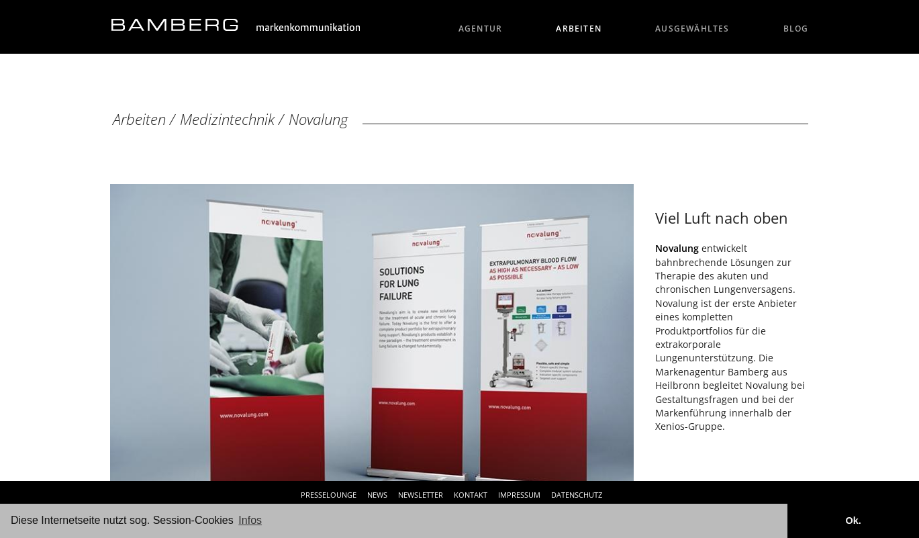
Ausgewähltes (692, 28)
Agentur (480, 28)
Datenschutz (576, 495)
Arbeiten (578, 28)
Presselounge (328, 495)
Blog (796, 28)
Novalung (318, 119)
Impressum (519, 495)
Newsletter (420, 495)
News (377, 495)
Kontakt (470, 495)
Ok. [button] (853, 520)
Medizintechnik (227, 119)
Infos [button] (250, 520)
